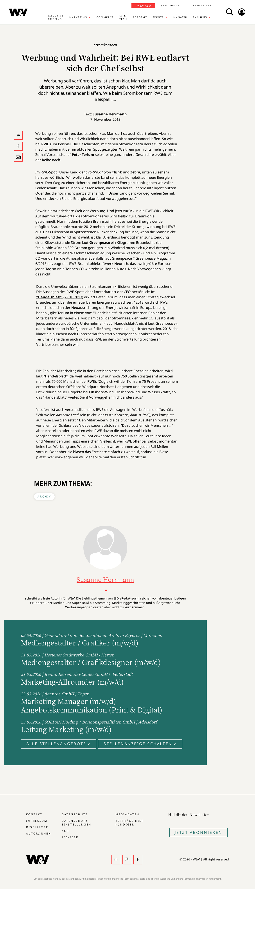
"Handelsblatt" (56, 376)
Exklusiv (200, 17)
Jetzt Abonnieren (198, 832)
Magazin (180, 17)
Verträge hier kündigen (129, 822)
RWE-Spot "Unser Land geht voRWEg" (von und (90, 172)
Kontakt (34, 814)
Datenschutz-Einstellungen (76, 822)
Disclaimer (37, 827)
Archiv (44, 496)
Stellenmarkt (172, 5)
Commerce (105, 17)
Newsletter (202, 5)
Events (158, 17)
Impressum (36, 821)
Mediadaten (127, 814)
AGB (65, 831)
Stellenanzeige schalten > (140, 743)
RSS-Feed (70, 837)
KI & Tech (123, 17)
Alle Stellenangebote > (58, 743)
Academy (140, 17)
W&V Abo (144, 5)
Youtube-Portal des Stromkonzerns (79, 216)
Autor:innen (38, 833)
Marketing (78, 17)
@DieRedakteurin (126, 598)
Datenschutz (75, 814)
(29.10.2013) (59, 297)
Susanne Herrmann (110, 114)
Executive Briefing (55, 17)
